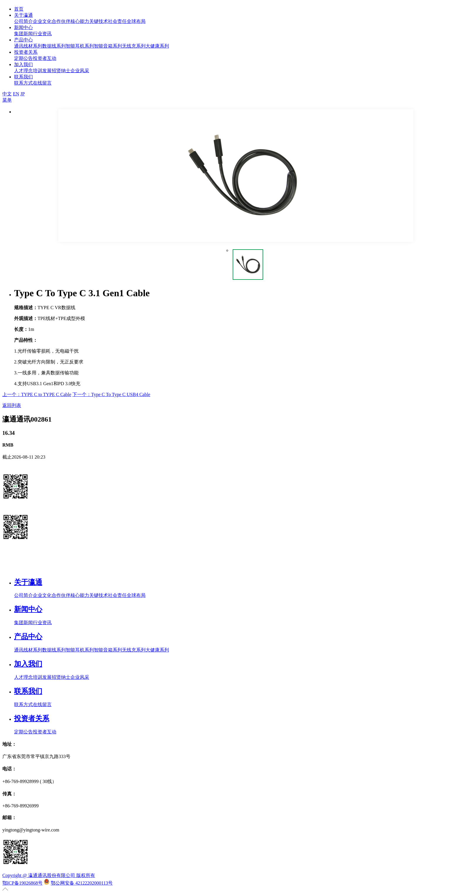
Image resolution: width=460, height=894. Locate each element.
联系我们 (23, 76)
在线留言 (42, 82)
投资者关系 (26, 52)
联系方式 (23, 82)
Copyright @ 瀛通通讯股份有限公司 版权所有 (48, 875)
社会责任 (117, 21)
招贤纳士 (61, 70)
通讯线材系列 (28, 45)
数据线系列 (54, 45)
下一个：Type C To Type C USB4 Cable (111, 394)
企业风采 (79, 70)
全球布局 (136, 21)
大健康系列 (157, 45)
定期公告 (23, 58)
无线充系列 (134, 45)
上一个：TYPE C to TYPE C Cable (36, 394)
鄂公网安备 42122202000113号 (82, 882)
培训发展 (42, 70)
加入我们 (23, 64)
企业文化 (42, 21)
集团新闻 (23, 33)
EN (16, 93)
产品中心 (23, 39)
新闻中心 (23, 27)
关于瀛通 (23, 15)
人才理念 (23, 70)
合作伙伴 (61, 21)
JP (22, 93)
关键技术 (98, 21)
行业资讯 (42, 33)
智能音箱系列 (108, 45)
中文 (7, 93)
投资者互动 (44, 58)
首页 (18, 8)
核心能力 (79, 21)
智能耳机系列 (80, 45)
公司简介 (23, 21)
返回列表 (11, 405)
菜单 (7, 99)
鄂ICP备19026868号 (22, 882)
